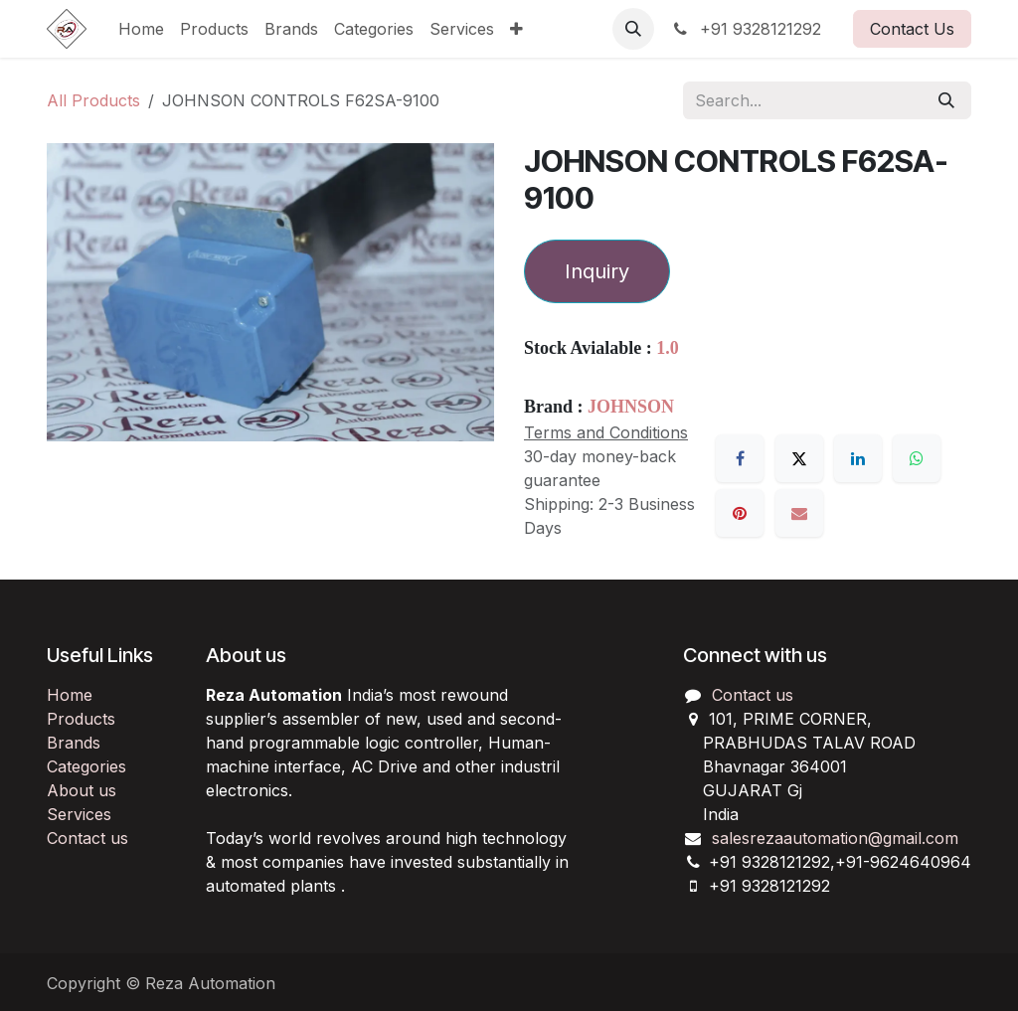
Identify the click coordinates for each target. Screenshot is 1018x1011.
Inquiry (597, 271)
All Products (93, 100)
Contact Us (912, 29)
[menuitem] (141, 29)
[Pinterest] (740, 513)
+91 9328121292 (745, 29)
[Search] (946, 100)
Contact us (87, 838)
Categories (86, 766)
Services (79, 814)
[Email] (799, 513)
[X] (799, 458)
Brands (73, 743)
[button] (633, 29)
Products (81, 719)
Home (69, 695)
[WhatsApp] (916, 458)
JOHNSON (631, 407)
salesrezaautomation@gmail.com (835, 838)
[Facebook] (740, 458)
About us (81, 790)
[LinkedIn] (858, 458)
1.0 (667, 348)
